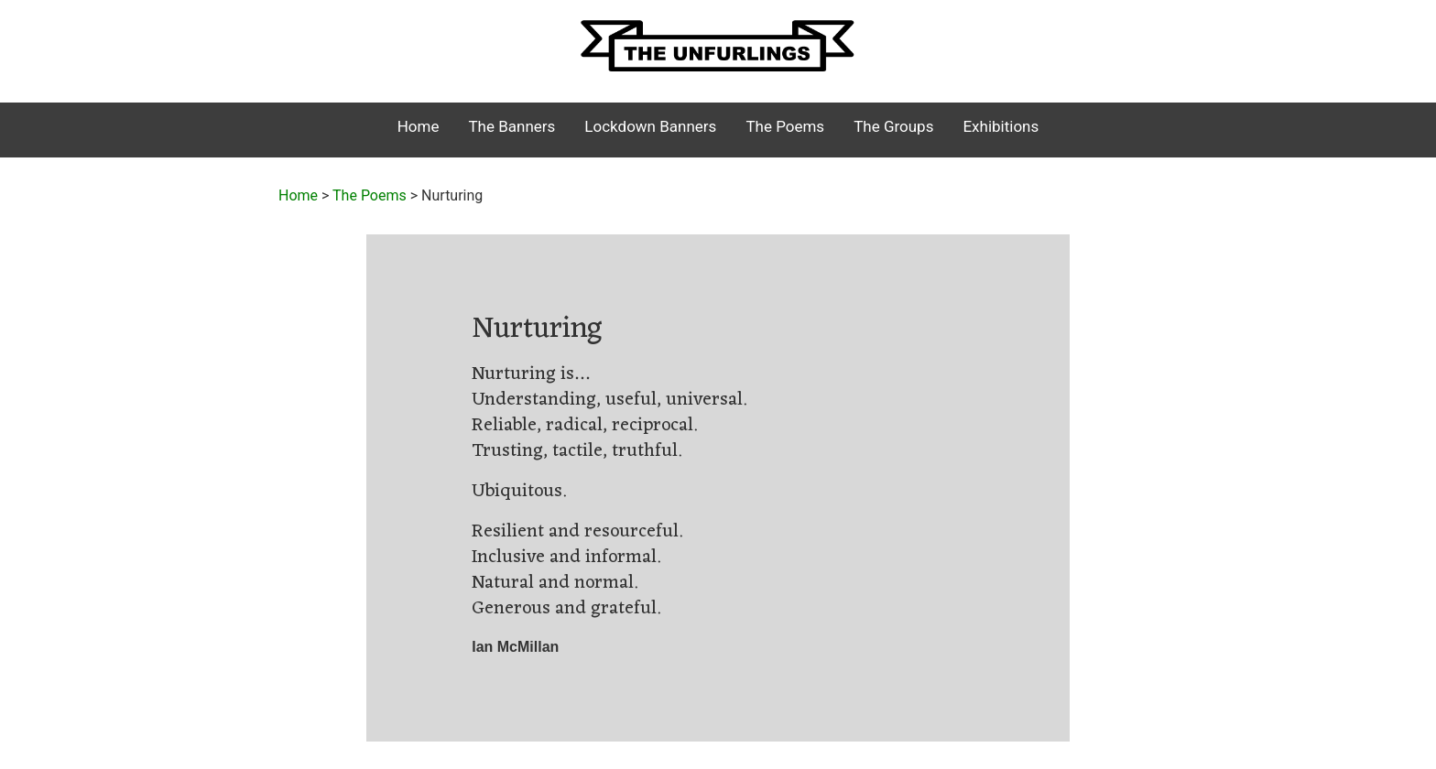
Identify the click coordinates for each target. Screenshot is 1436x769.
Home (418, 126)
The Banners (511, 126)
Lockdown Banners (650, 126)
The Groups (893, 126)
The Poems (784, 126)
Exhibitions (1001, 126)
